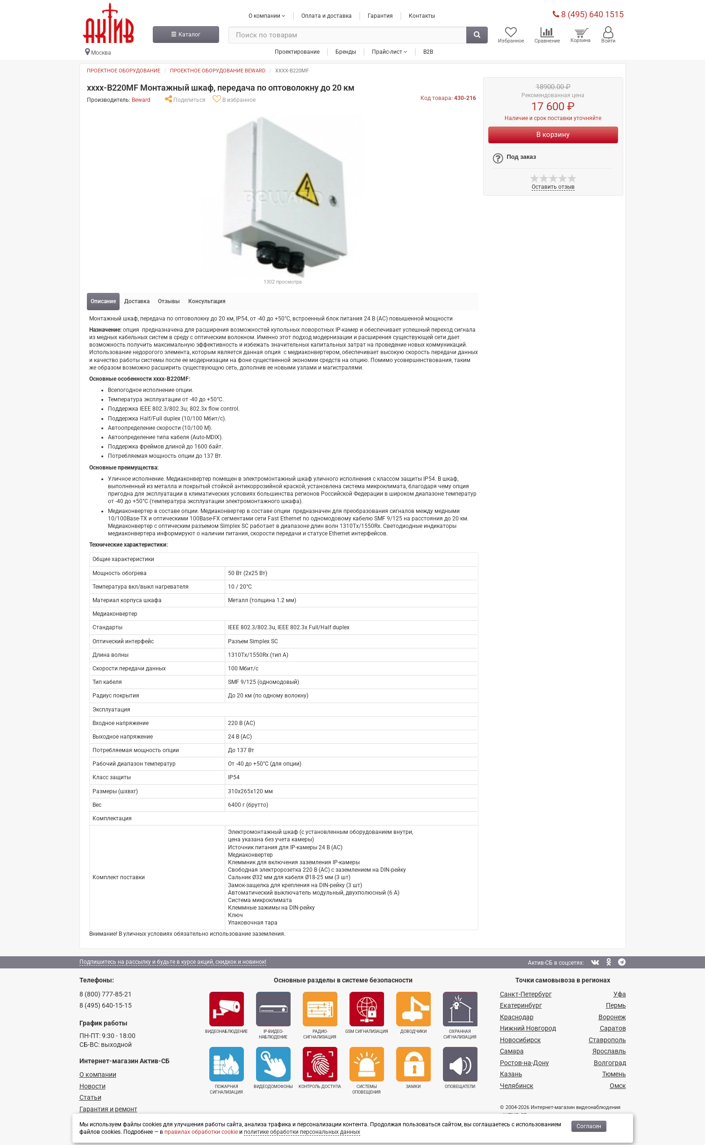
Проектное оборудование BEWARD (217, 71)
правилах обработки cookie (201, 1132)
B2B (428, 51)
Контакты (422, 15)
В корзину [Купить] (553, 134)
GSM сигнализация (366, 1013)
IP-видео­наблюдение (273, 1015)
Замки (413, 1068)
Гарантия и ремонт (108, 1109)
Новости (92, 1086)
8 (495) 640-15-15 (105, 1005)
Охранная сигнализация (460, 1015)
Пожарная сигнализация (226, 1071)
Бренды (345, 51)
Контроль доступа (320, 1068)
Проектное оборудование (123, 71)
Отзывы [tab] (169, 301)
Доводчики (413, 1013)
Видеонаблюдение (226, 1013)
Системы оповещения (366, 1071)
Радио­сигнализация (320, 1015)
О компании (97, 1074)
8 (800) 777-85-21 (105, 994)
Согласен (589, 1126)
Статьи (90, 1097)
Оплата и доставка (326, 15)
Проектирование (297, 51)
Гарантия (380, 15)
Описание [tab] (103, 301)
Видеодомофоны (273, 1068)
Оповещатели (460, 1068)
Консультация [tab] (207, 301)
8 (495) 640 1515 (588, 14)
